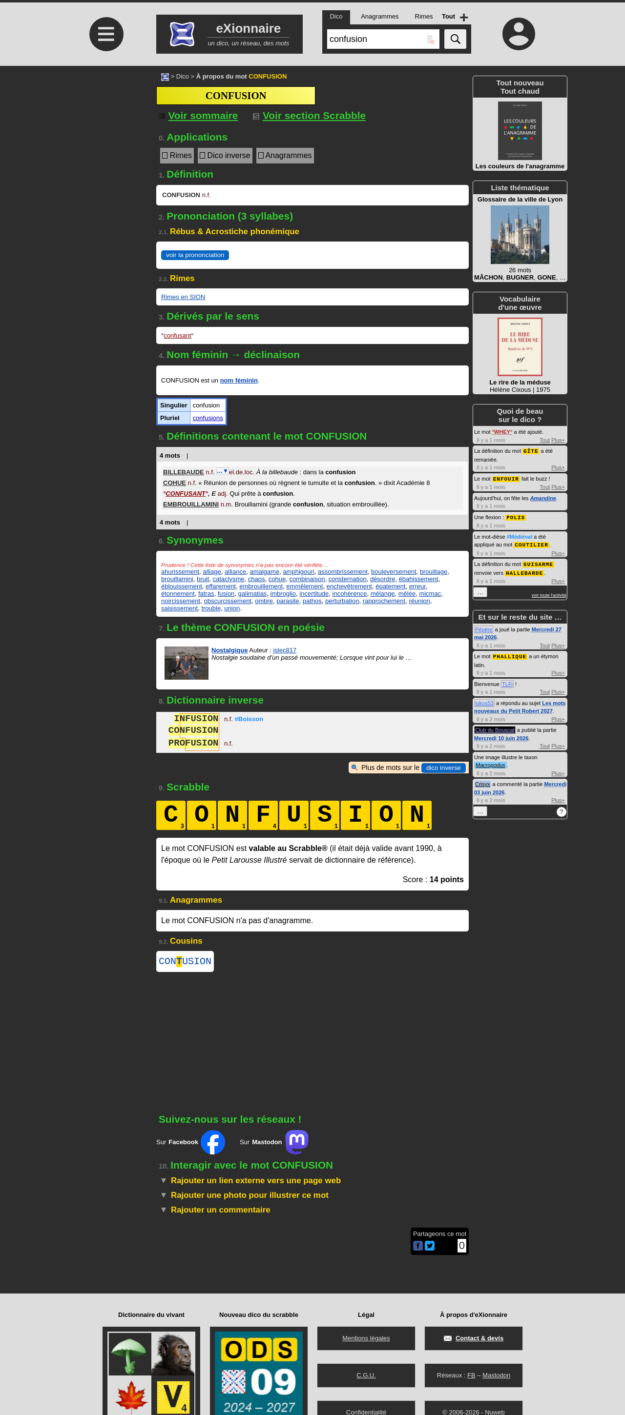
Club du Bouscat (495, 726)
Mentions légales (366, 1338)
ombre (264, 601)
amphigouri (298, 571)
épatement (390, 586)
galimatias (252, 593)
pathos (312, 601)
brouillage (433, 571)
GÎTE (530, 450)
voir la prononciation (195, 255)
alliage (212, 571)
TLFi (507, 681)
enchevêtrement (349, 586)
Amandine (543, 497)
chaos (256, 579)
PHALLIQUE (509, 653)
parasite (287, 601)
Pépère (483, 626)
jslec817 (284, 650)
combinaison (307, 579)
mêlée (407, 593)
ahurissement (180, 571)
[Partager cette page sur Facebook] (418, 1248)
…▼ (223, 470)
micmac (430, 593)
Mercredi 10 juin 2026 (501, 735)
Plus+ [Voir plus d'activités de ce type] (558, 440)
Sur (190, 1144)
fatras (206, 593)
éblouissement (181, 586)
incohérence (350, 593)
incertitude (314, 593)
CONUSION (185, 962)
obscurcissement (227, 601)
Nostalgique (229, 650)
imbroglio (283, 593)
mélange (383, 593)
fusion (226, 593)
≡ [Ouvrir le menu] (106, 34)
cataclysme (229, 579)
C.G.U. (366, 1375)
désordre (382, 579)
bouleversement (394, 571)
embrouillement (261, 586)
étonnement (178, 593)
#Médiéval (520, 535)
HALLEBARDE (524, 570)
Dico (182, 76)
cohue (277, 579)
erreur (417, 586)
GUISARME (538, 562)
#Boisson (249, 720)
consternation (348, 579)
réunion (419, 601)
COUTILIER (531, 542)
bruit (203, 579)
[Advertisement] (105, 147)
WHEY (502, 432)
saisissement (179, 608)
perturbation (342, 601)
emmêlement (304, 586)
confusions (208, 418)
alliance (235, 571)
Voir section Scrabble (309, 115)
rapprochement (384, 601)
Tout (545, 440)
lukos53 (484, 700)
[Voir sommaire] (197, 115)
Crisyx (482, 781)
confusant (177, 335)
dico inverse (443, 767)
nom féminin (239, 380)
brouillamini (177, 579)
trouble (211, 608)
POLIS (515, 516)
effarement (221, 586)
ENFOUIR (506, 478)
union (232, 608)
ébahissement (418, 579)
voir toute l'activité (549, 592)
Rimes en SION (183, 297)
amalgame (264, 571)
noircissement (180, 601)
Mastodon (496, 1375)
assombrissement (343, 571)
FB (471, 1375)
